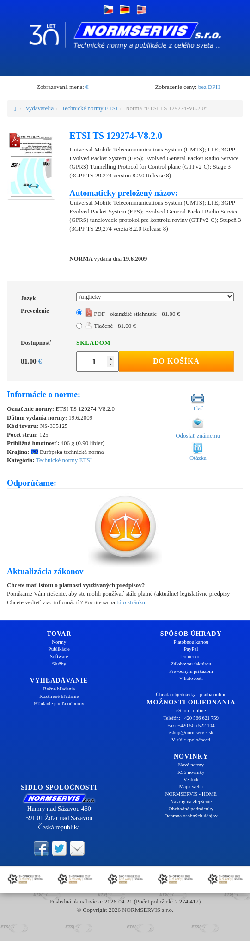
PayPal (191, 649)
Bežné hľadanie (59, 688)
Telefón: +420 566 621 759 (191, 718)
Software (59, 656)
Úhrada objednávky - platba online (191, 694)
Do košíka (176, 361)
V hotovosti (191, 678)
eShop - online (191, 710)
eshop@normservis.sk (191, 732)
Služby (59, 663)
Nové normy (191, 764)
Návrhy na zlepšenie (191, 801)
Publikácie (59, 649)
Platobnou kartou (191, 642)
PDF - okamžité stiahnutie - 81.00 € (132, 313)
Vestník (191, 779)
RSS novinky (190, 772)
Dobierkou (191, 656)
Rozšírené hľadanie (59, 696)
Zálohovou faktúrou (191, 663)
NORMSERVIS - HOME (191, 794)
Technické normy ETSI (89, 108)
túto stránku (130, 602)
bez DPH (209, 86)
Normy (59, 642)
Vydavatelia (39, 108)
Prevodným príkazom (191, 671)
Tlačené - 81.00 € (110, 325)
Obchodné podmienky (191, 808)
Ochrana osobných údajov (191, 815)
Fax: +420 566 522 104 (191, 725)
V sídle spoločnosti (190, 739)
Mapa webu (191, 786)
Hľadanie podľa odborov (59, 703)
